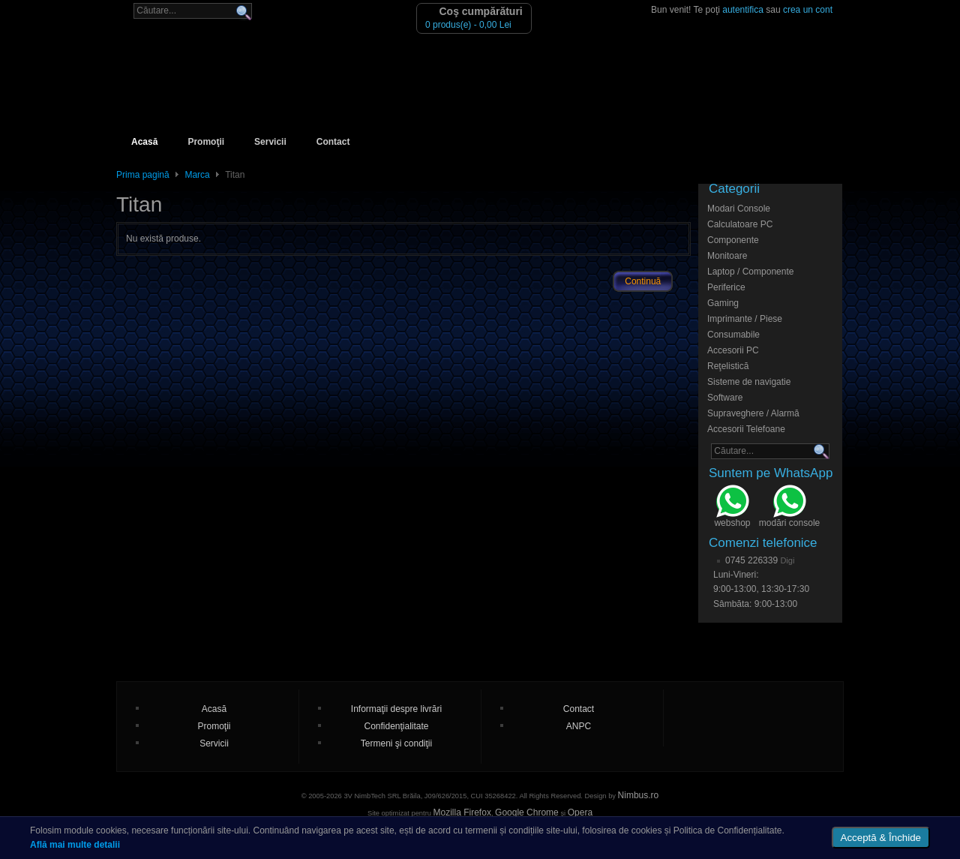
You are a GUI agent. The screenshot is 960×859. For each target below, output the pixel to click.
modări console (789, 508)
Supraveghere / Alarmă (753, 413)
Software (724, 397)
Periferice (726, 287)
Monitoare (727, 256)
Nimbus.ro (638, 795)
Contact (333, 142)
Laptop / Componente (750, 271)
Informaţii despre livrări (396, 709)
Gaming (723, 303)
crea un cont (807, 10)
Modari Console (738, 208)
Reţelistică (727, 366)
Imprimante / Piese (744, 319)
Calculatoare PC (739, 224)
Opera (580, 812)
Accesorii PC (733, 350)
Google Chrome (527, 812)
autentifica (743, 10)
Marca (196, 175)
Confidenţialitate (396, 726)
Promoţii (206, 142)
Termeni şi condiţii (396, 743)
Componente (733, 240)
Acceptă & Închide (881, 837)
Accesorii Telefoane (746, 429)
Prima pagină (143, 175)
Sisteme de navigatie (748, 382)
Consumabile (733, 334)
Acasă (144, 142)
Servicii (270, 142)
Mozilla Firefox (462, 812)
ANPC (578, 726)
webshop (732, 508)
